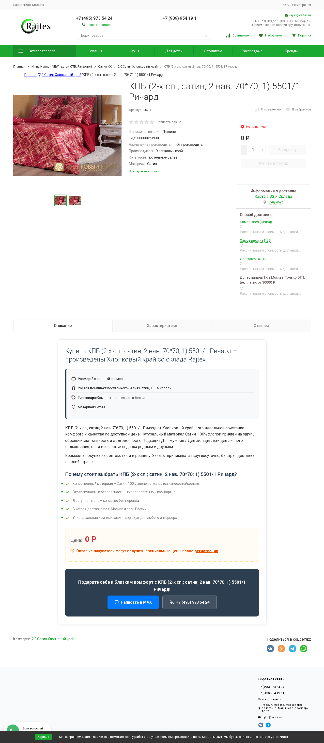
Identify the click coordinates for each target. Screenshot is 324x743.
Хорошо (43, 737)
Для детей (174, 51)
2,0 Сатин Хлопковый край (138, 66)
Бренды (291, 51)
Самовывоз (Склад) (256, 222)
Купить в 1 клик (273, 163)
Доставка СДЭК (253, 259)
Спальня (96, 51)
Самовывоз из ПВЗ (255, 240)
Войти (285, 5)
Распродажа (252, 51)
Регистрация (301, 5)
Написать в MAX (133, 602)
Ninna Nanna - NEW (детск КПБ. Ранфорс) (61, 66)
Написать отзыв (168, 122)
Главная (19, 66)
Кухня (134, 51)
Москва (38, 5)
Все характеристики (144, 171)
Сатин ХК (105, 66)
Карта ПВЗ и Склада (273, 196)
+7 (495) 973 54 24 (190, 602)
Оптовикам (213, 51)
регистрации (206, 551)
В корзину (287, 149)
